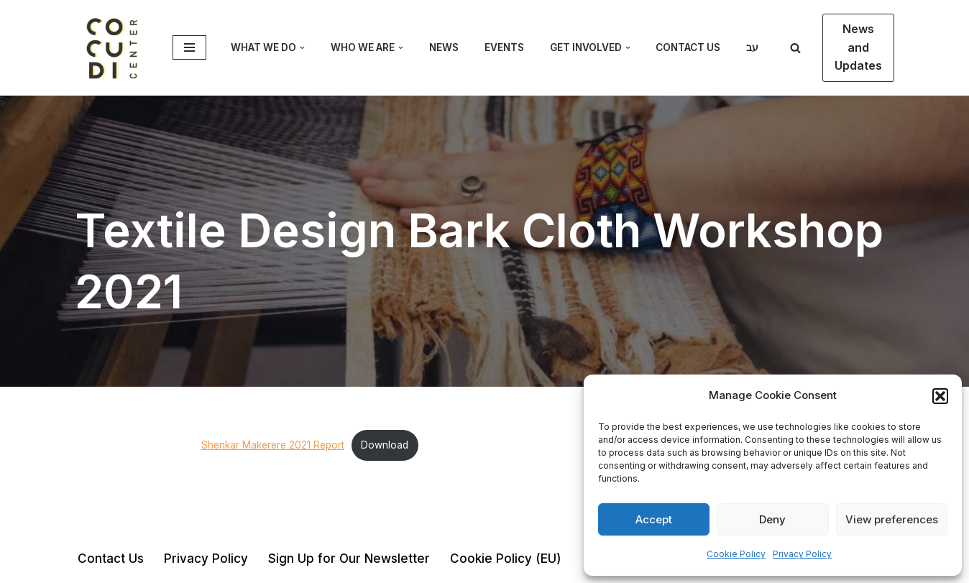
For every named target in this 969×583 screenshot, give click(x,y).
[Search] (795, 47)
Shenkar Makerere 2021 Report (272, 445)
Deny (772, 519)
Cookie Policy (736, 553)
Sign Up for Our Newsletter (349, 558)
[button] (940, 396)
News (444, 47)
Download (384, 445)
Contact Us (688, 47)
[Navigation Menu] (189, 47)
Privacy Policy (802, 553)
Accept (653, 519)
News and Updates (858, 47)
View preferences (891, 519)
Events (504, 47)
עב (752, 47)
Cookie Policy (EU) (505, 558)
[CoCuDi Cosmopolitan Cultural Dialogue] (113, 48)
